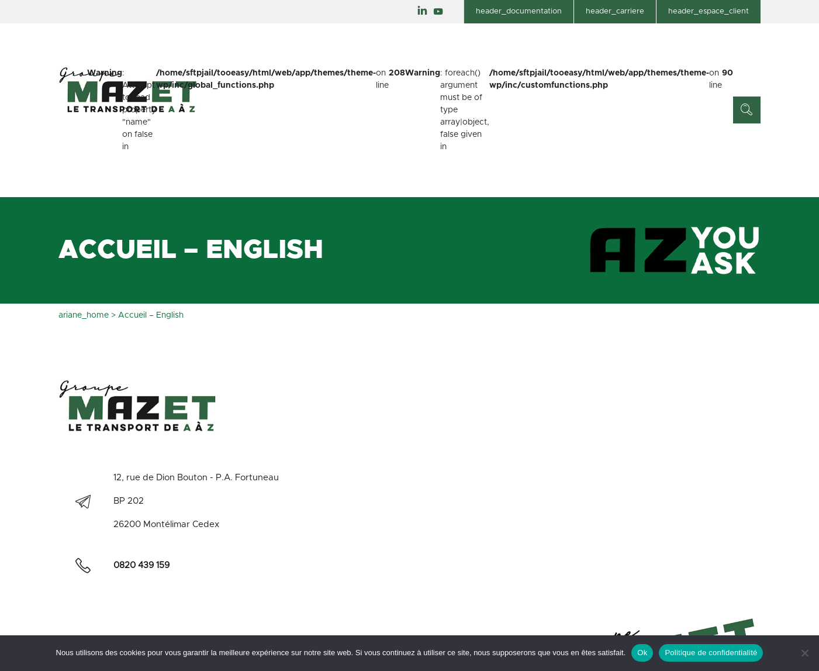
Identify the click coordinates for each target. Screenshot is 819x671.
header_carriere (615, 11)
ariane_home (83, 315)
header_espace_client (708, 11)
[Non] (804, 653)
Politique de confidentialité (711, 652)
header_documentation (519, 11)
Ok (642, 652)
